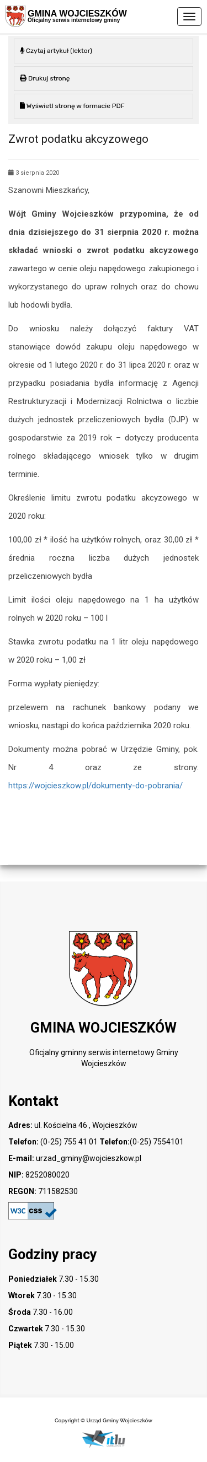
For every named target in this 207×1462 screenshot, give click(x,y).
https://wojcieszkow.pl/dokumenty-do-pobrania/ (95, 786)
